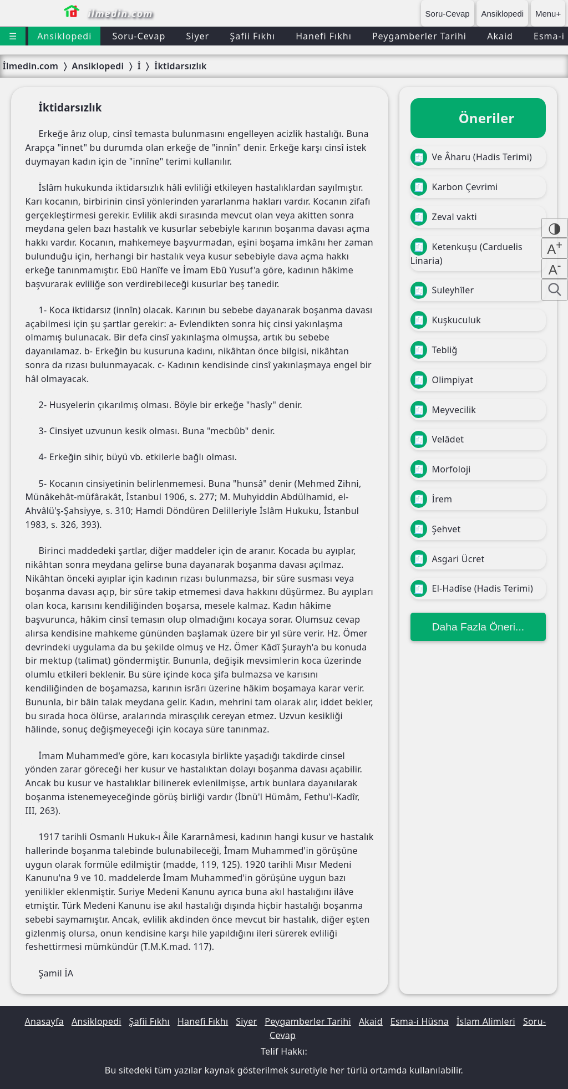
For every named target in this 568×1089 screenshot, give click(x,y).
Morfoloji (440, 469)
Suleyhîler (442, 290)
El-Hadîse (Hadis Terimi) (471, 589)
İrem (431, 499)
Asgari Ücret (447, 559)
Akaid (500, 36)
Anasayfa (44, 1021)
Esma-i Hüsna (419, 1021)
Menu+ (548, 13)
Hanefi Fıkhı (324, 36)
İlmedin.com (30, 66)
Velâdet (437, 440)
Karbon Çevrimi (454, 187)
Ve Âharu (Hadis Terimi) (471, 157)
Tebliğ (434, 350)
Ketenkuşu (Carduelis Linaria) (466, 252)
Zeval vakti (443, 217)
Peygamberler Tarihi (419, 36)
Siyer (197, 36)
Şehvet (435, 529)
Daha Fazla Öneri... (478, 627)
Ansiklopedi (502, 13)
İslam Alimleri (486, 1021)
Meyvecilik (443, 410)
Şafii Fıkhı (252, 36)
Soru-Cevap (447, 13)
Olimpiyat (441, 380)
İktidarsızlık (180, 66)
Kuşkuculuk (445, 320)
